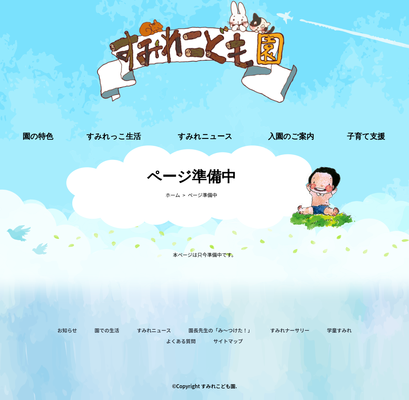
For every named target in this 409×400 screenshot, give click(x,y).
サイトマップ (228, 341)
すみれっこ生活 (113, 136)
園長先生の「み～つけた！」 (221, 330)
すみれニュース (205, 136)
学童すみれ (339, 330)
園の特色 (38, 136)
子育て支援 (366, 136)
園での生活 (107, 330)
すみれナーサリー (289, 330)
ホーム (173, 194)
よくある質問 (181, 341)
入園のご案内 (291, 136)
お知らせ (67, 330)
